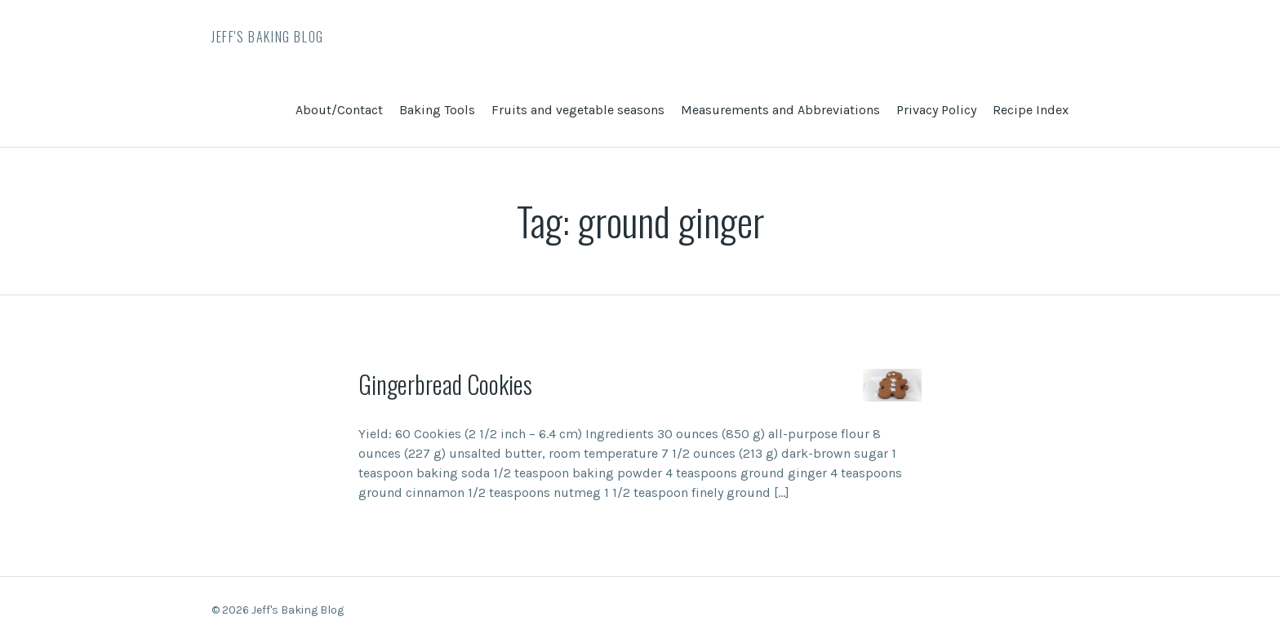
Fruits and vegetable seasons (577, 110)
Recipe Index (1031, 110)
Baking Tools (437, 110)
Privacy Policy (936, 110)
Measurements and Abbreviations (780, 110)
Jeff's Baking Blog (267, 37)
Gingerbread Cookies (445, 384)
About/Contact (339, 110)
